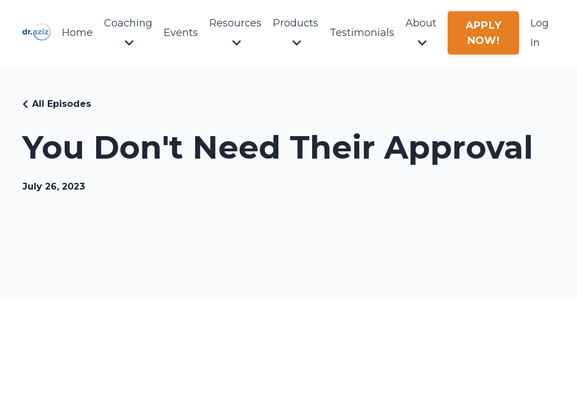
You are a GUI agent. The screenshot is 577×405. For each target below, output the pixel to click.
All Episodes (61, 103)
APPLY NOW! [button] (483, 33)
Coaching (128, 32)
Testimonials (362, 32)
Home (77, 32)
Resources (235, 32)
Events (181, 32)
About (420, 32)
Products (295, 32)
